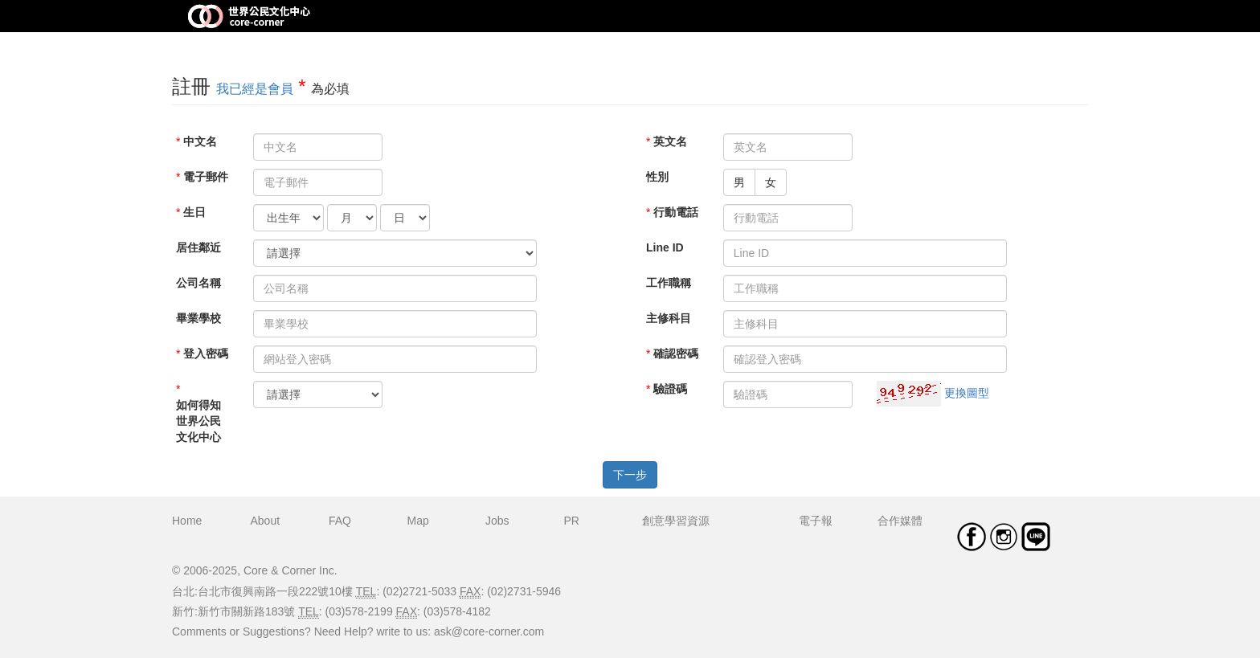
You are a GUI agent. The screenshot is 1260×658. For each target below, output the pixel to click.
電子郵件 (205, 176)
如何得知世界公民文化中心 (198, 420)
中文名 (200, 141)
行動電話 (675, 212)
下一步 (630, 474)
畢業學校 (198, 318)
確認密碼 (675, 353)
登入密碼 (205, 353)
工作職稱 (668, 282)
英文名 (670, 141)
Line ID (665, 247)
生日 (194, 212)
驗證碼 (670, 388)
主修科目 (668, 318)
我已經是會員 (254, 89)
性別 (657, 176)
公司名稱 (198, 282)
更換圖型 (966, 392)
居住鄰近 (198, 247)
